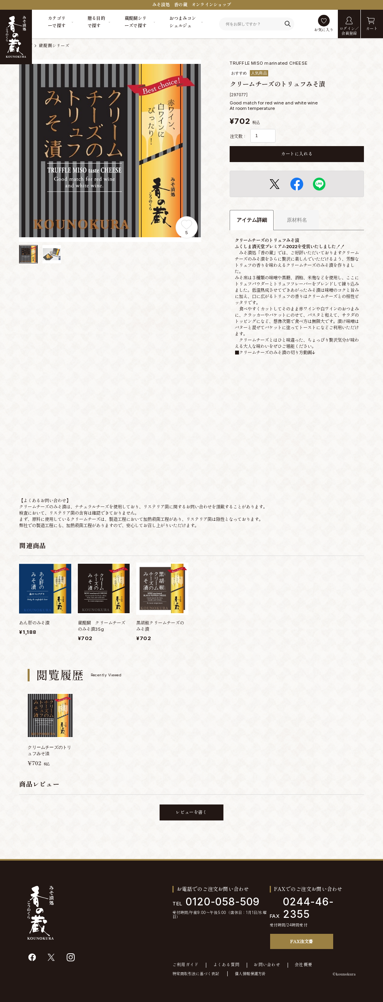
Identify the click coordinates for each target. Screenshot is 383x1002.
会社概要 (303, 965)
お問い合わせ (267, 965)
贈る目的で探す (96, 22)
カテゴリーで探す (56, 22)
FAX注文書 (301, 941)
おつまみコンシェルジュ (182, 22)
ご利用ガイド (185, 965)
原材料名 (297, 220)
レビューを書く (191, 812)
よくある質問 (226, 965)
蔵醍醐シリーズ (54, 45)
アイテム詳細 (252, 220)
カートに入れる (297, 154)
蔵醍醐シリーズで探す (136, 22)
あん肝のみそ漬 (34, 623)
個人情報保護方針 (250, 973)
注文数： (238, 136)
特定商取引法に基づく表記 (195, 973)
